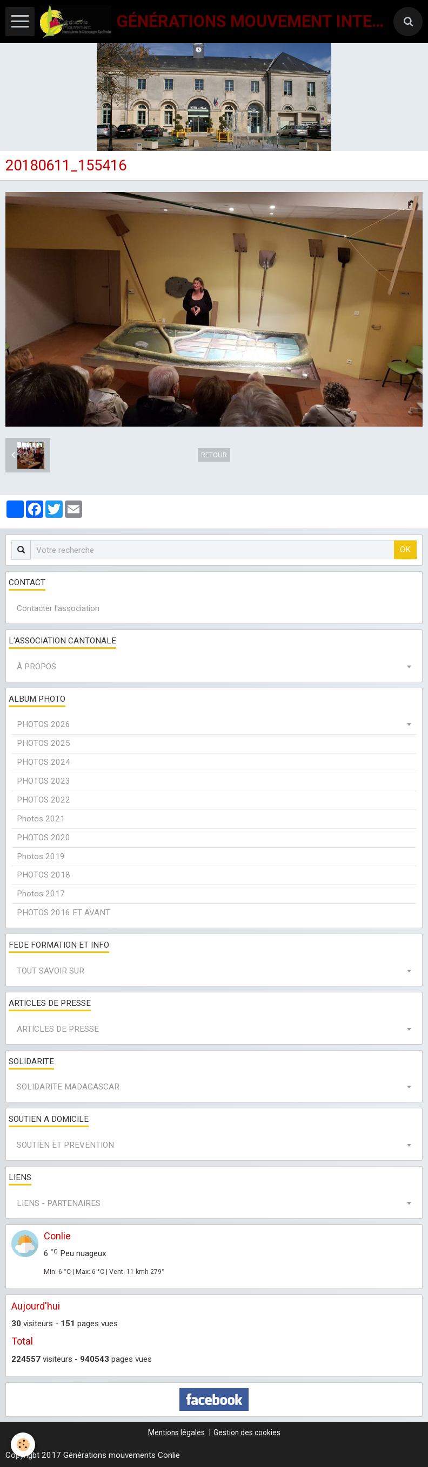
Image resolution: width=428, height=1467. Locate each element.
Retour (214, 455)
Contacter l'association (58, 608)
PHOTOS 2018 (43, 875)
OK (405, 549)
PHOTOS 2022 (43, 800)
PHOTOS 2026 (43, 724)
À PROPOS (36, 666)
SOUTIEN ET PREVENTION (65, 1145)
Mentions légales (176, 1432)
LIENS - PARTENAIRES (59, 1203)
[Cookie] (23, 1444)
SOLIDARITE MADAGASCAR (68, 1087)
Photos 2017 (41, 894)
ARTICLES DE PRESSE (58, 1029)
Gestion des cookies (246, 1432)
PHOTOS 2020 (43, 837)
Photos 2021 (41, 819)
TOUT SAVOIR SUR (50, 971)
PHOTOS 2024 (43, 762)
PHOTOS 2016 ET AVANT (63, 912)
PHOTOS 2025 (43, 743)
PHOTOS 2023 (43, 781)
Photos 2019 (41, 856)
